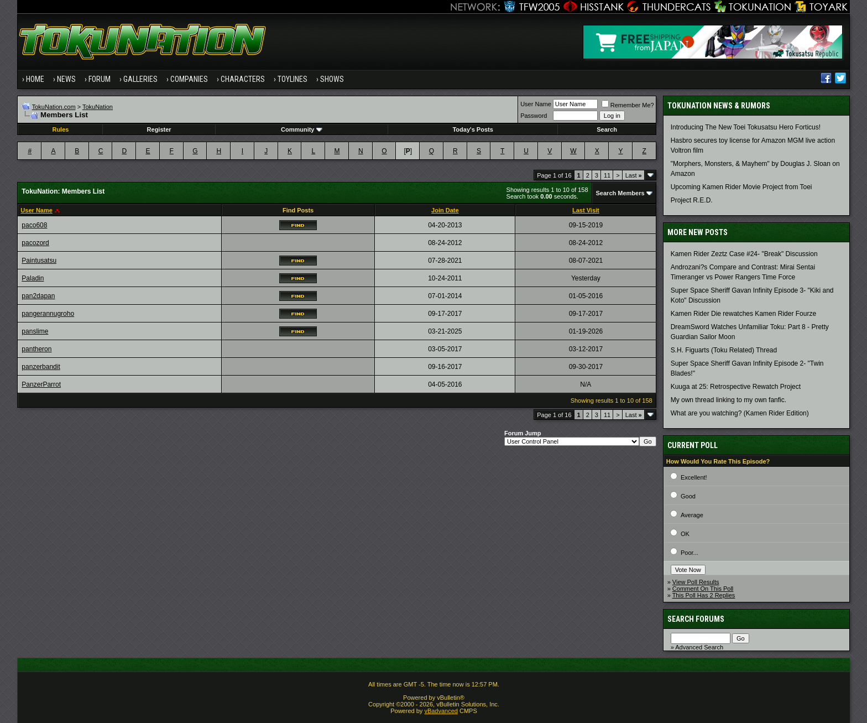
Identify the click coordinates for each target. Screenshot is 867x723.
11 (607, 175)
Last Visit (585, 210)
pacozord (35, 243)
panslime (35, 331)
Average (692, 515)
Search (607, 129)
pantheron (36, 349)
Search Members (620, 193)
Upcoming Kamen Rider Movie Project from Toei (741, 187)
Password (533, 115)
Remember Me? (628, 105)
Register (159, 129)
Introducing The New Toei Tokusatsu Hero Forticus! (746, 127)
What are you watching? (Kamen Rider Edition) (740, 413)
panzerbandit (41, 367)
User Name (535, 104)
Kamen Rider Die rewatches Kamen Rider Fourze (743, 314)
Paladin (33, 278)
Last (633, 175)
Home (35, 79)
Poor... (689, 552)
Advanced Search (699, 647)
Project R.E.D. (692, 200)
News (66, 79)
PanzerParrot (41, 384)
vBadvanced (441, 711)
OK (685, 533)
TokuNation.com (54, 106)
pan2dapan (38, 296)
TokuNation (97, 106)
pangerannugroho (48, 314)
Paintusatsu (39, 260)
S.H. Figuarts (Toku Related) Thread (724, 350)
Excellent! (694, 477)
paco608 (34, 225)
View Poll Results (695, 582)
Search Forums (695, 619)
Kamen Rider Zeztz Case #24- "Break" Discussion (744, 254)
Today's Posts (472, 129)
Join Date (445, 210)
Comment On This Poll (702, 588)
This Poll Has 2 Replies (703, 595)
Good (688, 496)
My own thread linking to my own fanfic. (728, 400)
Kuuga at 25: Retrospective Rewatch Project (736, 387)
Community (301, 129)
